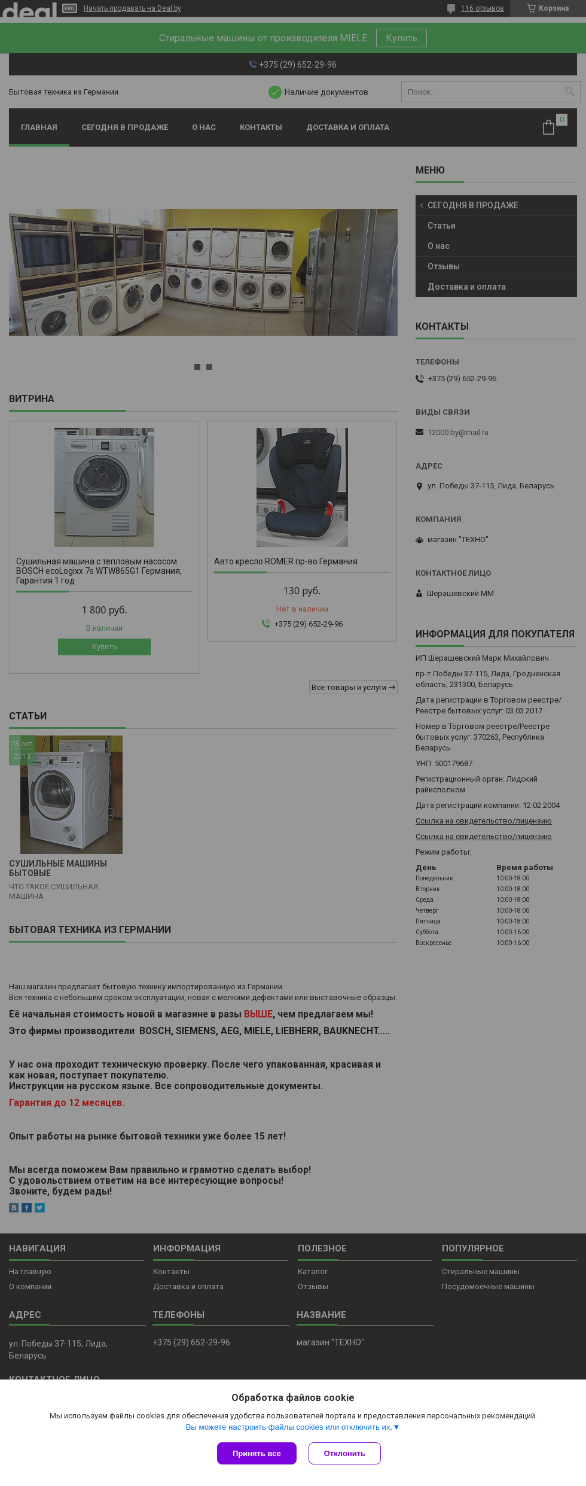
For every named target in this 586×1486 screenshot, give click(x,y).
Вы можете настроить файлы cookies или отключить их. (288, 1427)
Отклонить (344, 1453)
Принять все (257, 1453)
